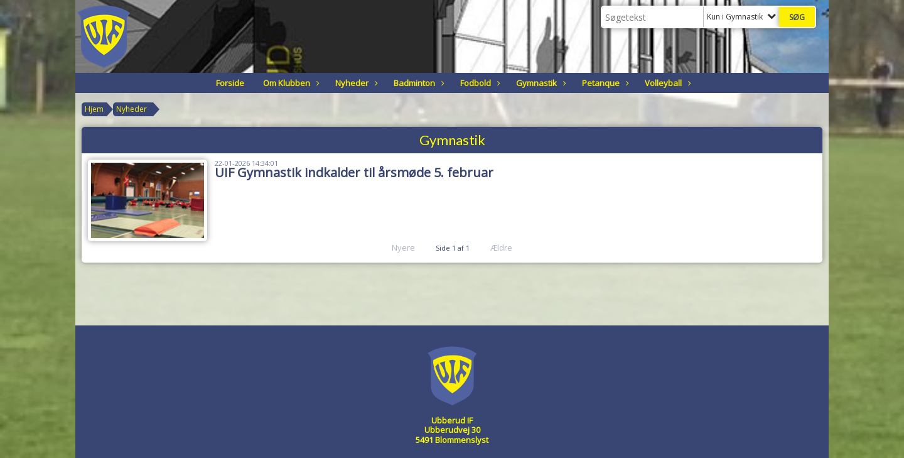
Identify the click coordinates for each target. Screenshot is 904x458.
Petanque (604, 83)
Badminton (417, 83)
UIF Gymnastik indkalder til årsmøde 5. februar (354, 172)
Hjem (94, 109)
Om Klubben (289, 83)
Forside (230, 83)
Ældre (509, 247)
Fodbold (478, 83)
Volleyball (666, 83)
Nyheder (355, 83)
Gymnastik (539, 83)
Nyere (396, 247)
